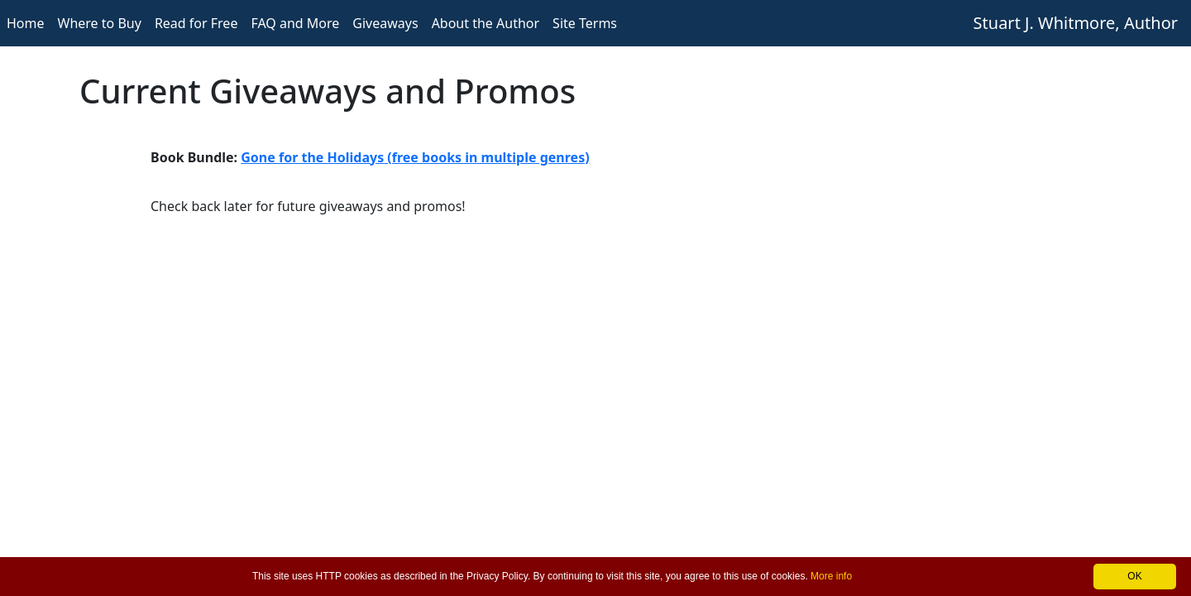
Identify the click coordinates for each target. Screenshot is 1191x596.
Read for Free (196, 23)
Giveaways (385, 23)
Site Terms (584, 23)
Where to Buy (99, 23)
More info (831, 576)
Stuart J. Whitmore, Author (1075, 23)
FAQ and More (295, 23)
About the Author (485, 23)
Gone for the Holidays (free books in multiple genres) (415, 157)
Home (26, 23)
